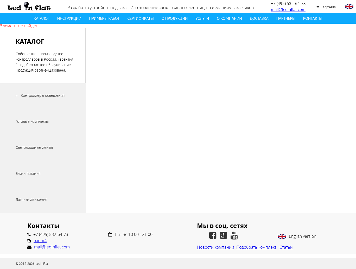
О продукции (175, 18)
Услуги (202, 18)
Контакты (312, 18)
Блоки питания (28, 173)
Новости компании (215, 247)
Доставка (259, 18)
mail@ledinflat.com (288, 9)
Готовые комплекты (32, 121)
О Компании (229, 18)
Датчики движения (31, 199)
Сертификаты (141, 18)
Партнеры (285, 18)
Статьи (286, 247)
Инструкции (69, 18)
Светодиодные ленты (34, 147)
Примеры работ (104, 18)
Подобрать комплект (256, 247)
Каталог (41, 18)
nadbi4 (40, 241)
